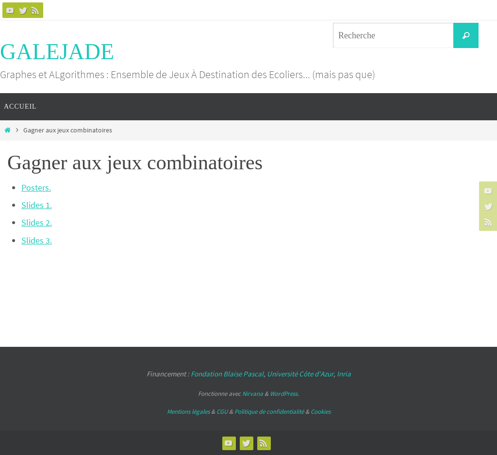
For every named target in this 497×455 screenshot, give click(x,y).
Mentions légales (188, 411)
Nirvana (252, 394)
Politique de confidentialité (269, 411)
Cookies (321, 411)
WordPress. (284, 394)
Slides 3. (36, 240)
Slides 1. (36, 205)
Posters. (36, 187)
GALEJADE (57, 51)
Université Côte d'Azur (300, 373)
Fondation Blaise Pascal (227, 373)
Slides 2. (36, 222)
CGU (222, 411)
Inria (344, 373)
